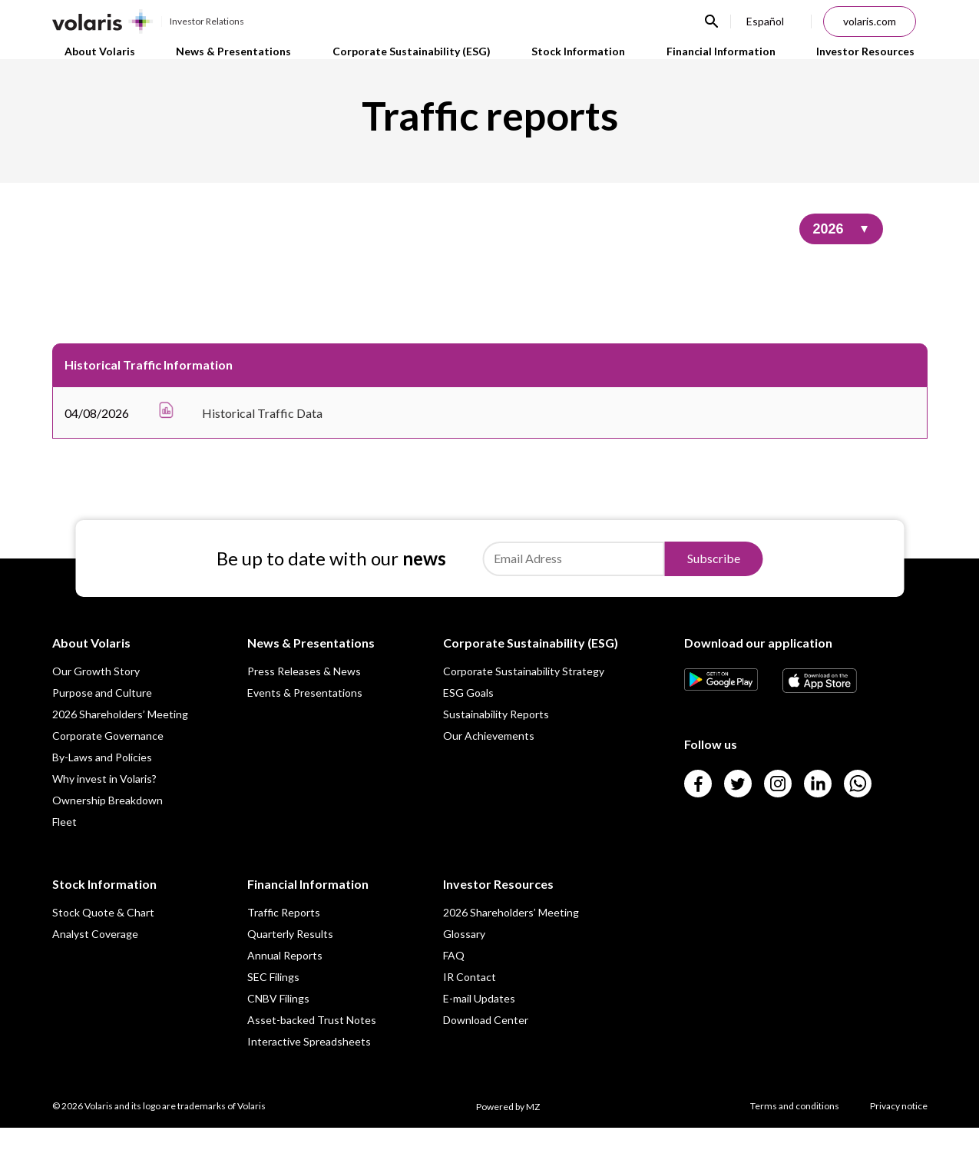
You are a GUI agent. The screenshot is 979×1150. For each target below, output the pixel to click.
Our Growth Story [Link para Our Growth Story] (96, 693)
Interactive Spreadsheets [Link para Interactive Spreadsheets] (309, 1063)
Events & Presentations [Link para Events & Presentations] (304, 714)
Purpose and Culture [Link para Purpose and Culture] (102, 714)
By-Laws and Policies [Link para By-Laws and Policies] (102, 779)
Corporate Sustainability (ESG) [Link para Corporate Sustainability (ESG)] (408, 61)
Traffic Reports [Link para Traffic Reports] (283, 934)
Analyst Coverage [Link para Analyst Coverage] (95, 956)
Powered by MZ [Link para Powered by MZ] (508, 1129)
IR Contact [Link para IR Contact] (469, 999)
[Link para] (721, 708)
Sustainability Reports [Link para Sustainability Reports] (496, 736)
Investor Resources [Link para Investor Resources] (876, 61)
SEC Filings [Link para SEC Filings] (273, 999)
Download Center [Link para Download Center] (485, 1042)
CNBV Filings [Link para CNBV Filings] (278, 1020)
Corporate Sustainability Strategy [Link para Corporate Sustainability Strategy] (523, 693)
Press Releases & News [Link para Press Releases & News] (304, 693)
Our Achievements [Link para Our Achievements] (488, 757)
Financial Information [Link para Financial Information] (727, 61)
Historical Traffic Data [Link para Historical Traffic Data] (262, 434)
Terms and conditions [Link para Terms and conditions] (794, 1128)
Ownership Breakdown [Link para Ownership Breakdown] (107, 822)
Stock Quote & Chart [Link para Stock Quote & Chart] (103, 934)
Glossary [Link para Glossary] (464, 956)
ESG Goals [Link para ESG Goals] (468, 714)
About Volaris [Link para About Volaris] (88, 61)
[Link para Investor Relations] (148, 21)
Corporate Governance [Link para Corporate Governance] (108, 757)
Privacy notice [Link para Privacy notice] (899, 1128)
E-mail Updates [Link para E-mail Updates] (479, 1020)
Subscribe (713, 580)
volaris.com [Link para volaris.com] (869, 21)
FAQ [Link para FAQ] (454, 977)
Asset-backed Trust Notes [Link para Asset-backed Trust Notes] (311, 1042)
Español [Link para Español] (765, 21)
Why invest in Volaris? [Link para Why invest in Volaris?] (104, 800)
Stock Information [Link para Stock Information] (580, 61)
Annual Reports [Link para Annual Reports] (284, 977)
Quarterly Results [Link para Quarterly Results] (290, 956)
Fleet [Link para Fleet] (64, 843)
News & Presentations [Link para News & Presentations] (226, 61)
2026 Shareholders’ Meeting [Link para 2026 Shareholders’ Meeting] (120, 736)
